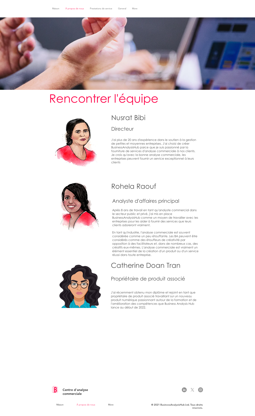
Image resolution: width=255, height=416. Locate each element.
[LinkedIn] (184, 389)
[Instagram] (200, 389)
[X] (192, 389)
